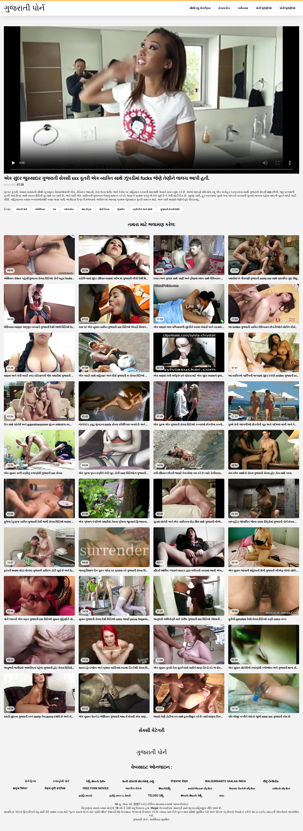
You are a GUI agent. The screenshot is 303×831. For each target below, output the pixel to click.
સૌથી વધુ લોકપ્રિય (199, 8)
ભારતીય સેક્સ (133, 788)
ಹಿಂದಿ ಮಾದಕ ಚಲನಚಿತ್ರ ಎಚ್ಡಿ (138, 781)
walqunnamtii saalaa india (225, 781)
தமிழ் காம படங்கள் (120, 795)
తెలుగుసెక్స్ (164, 788)
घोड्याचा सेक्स (179, 781)
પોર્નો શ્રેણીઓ (264, 8)
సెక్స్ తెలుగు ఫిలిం (95, 781)
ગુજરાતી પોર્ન (140, 819)
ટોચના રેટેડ (224, 8)
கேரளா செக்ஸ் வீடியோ (242, 788)
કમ (54, 209)
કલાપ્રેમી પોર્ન (61, 781)
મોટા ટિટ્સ (86, 209)
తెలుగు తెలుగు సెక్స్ (191, 795)
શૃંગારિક (121, 209)
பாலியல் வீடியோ (281, 788)
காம (221, 795)
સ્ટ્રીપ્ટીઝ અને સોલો (142, 209)
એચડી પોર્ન (21, 209)
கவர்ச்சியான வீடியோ (200, 788)
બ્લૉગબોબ (69, 209)
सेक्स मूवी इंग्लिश (55, 788)
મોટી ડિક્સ (104, 209)
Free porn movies (96, 788)
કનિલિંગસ (40, 209)
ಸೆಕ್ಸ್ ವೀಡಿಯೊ (271, 781)
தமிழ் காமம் (85, 795)
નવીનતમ (243, 8)
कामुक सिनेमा (20, 788)
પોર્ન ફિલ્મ (30, 781)
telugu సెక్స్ (156, 795)
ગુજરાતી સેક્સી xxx (170, 209)
